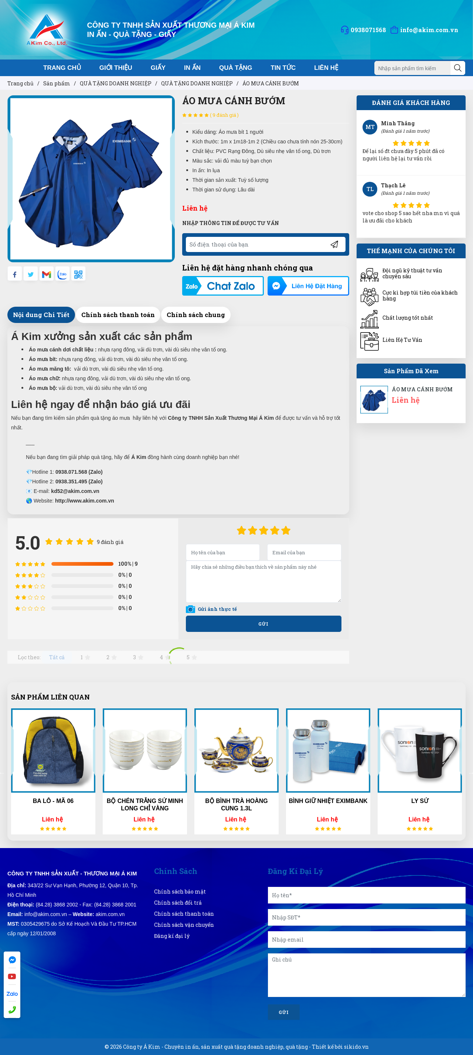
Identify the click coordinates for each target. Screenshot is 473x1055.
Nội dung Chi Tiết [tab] (41, 314)
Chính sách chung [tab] (196, 314)
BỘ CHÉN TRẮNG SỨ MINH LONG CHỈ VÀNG (145, 804)
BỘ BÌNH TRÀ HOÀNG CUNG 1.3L (236, 804)
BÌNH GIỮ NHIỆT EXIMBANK (328, 801)
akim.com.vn (110, 914)
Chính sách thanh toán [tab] (118, 314)
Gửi (263, 624)
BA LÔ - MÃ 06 (53, 801)
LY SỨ (419, 801)
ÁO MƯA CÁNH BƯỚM (422, 389)
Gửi (284, 1012)
